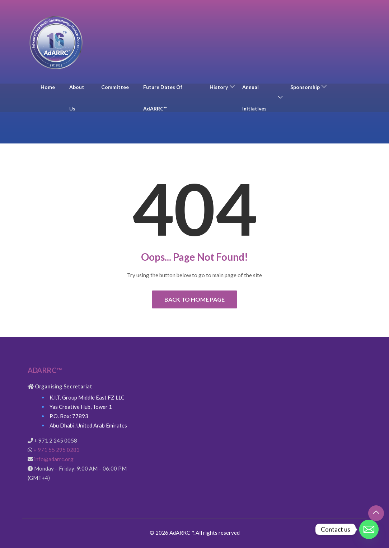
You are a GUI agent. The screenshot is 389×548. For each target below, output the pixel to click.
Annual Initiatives (254, 98)
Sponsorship (305, 87)
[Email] (369, 529)
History (219, 87)
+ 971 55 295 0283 (56, 450)
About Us (76, 98)
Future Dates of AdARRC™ (162, 98)
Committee (115, 87)
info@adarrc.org (54, 459)
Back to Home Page (194, 299)
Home (48, 87)
